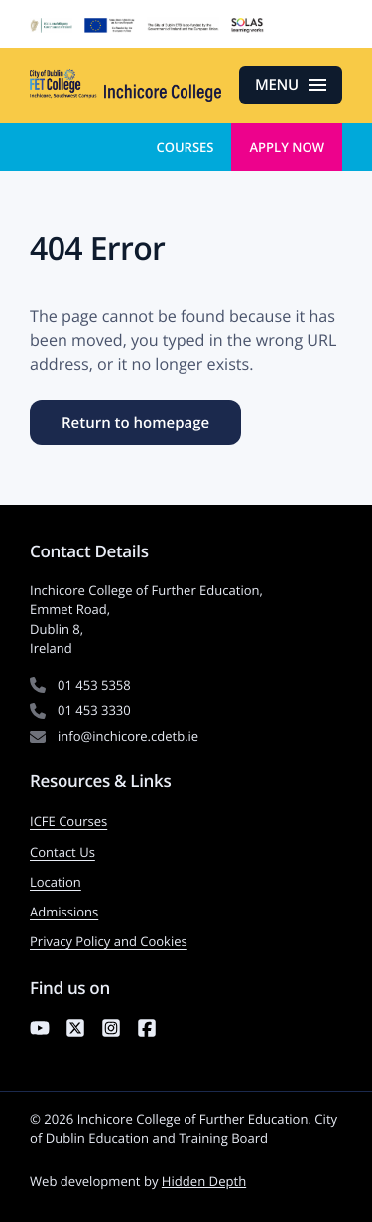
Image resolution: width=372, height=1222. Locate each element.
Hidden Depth (204, 1181)
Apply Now (286, 147)
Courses (184, 147)
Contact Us (62, 852)
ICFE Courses (68, 821)
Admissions (64, 911)
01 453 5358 (94, 685)
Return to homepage (135, 422)
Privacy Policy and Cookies (108, 941)
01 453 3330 (94, 710)
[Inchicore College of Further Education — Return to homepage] (125, 85)
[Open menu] (290, 85)
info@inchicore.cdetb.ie (128, 736)
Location (55, 882)
